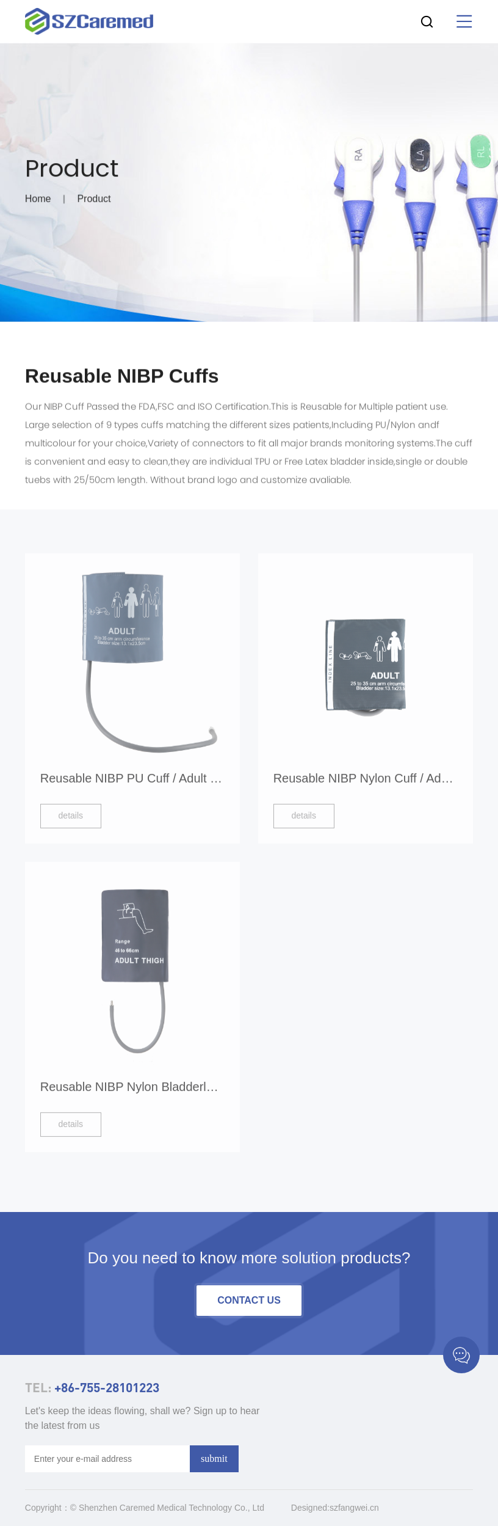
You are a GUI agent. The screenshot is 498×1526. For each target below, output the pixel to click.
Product (93, 201)
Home (38, 201)
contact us (249, 1300)
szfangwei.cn (354, 1508)
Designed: (310, 1508)
